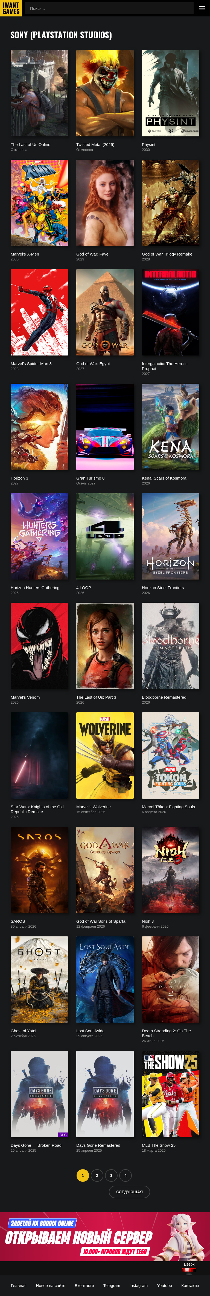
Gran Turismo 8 (90, 477)
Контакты (190, 1285)
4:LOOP (83, 587)
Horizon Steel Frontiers (163, 587)
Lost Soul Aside (90, 1030)
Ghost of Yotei (23, 1030)
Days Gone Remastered (98, 1145)
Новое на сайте (50, 1285)
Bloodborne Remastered (164, 697)
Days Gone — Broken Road (36, 1145)
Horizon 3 (19, 477)
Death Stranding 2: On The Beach (166, 1033)
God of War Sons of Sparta (101, 921)
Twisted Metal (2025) (95, 144)
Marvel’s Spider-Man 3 (31, 363)
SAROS (18, 921)
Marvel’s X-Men (25, 253)
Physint (148, 144)
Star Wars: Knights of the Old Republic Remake (37, 809)
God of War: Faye (92, 253)
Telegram (111, 1285)
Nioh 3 (148, 921)
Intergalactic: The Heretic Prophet (164, 366)
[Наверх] (189, 1271)
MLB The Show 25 (159, 1145)
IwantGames (11, 8)
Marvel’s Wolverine (93, 806)
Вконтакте (84, 1285)
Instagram (139, 1285)
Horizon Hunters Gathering (35, 587)
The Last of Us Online (30, 144)
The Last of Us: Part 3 (96, 697)
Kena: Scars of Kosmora (164, 477)
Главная (19, 1285)
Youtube (164, 1285)
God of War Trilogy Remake (167, 253)
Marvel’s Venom (25, 697)
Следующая (129, 1192)
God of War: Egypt (93, 363)
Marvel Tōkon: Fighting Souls (168, 806)
